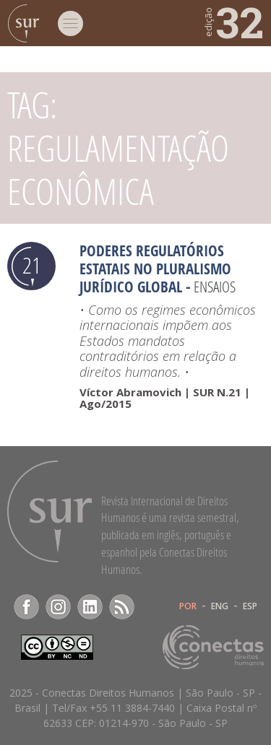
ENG (219, 606)
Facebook (26, 606)
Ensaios (215, 286)
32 (233, 21)
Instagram (58, 606)
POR (188, 606)
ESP (250, 606)
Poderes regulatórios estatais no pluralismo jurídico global (155, 268)
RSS (121, 606)
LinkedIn (90, 606)
